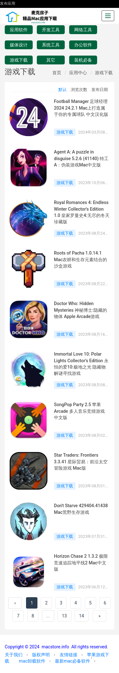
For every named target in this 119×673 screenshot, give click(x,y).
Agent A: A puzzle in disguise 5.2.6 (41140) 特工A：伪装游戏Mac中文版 (81, 158)
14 (81, 615)
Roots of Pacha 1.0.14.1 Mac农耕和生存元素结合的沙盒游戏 (80, 259)
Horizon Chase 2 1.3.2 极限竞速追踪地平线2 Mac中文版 (81, 563)
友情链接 (68, 654)
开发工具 (51, 29)
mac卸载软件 (32, 661)
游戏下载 (19, 60)
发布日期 (99, 89)
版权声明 (41, 654)
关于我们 (14, 654)
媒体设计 (19, 44)
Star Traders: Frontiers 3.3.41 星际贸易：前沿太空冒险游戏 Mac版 (81, 462)
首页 (56, 72)
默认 (62, 89)
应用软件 (19, 29)
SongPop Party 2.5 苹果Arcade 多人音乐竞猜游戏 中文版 (79, 411)
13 (64, 615)
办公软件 (83, 44)
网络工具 (83, 29)
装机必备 (83, 60)
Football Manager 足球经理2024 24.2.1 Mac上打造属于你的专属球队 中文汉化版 (81, 108)
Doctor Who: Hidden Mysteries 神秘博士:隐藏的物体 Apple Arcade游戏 (80, 310)
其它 (50, 60)
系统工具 (51, 44)
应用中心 (78, 72)
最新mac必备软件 (72, 661)
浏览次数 (79, 89)
